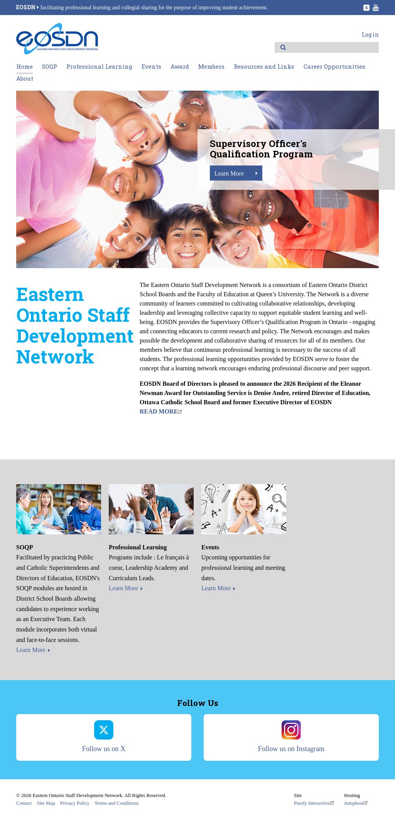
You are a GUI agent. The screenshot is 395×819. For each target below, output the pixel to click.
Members (211, 66)
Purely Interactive (315, 802)
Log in (370, 34)
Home (24, 66)
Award (179, 66)
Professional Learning (99, 66)
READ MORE (162, 411)
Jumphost (357, 802)
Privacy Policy (74, 803)
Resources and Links (264, 66)
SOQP (49, 66)
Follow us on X (104, 736)
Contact (24, 803)
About (24, 78)
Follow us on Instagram (291, 736)
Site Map (46, 803)
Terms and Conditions (117, 803)
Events (151, 66)
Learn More (229, 173)
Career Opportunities (334, 66)
